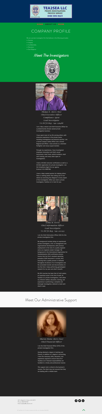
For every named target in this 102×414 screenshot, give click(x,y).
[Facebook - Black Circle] (76, 400)
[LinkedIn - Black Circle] (83, 400)
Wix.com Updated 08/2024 (42, 410)
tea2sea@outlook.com (26, 403)
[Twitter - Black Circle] (79, 400)
